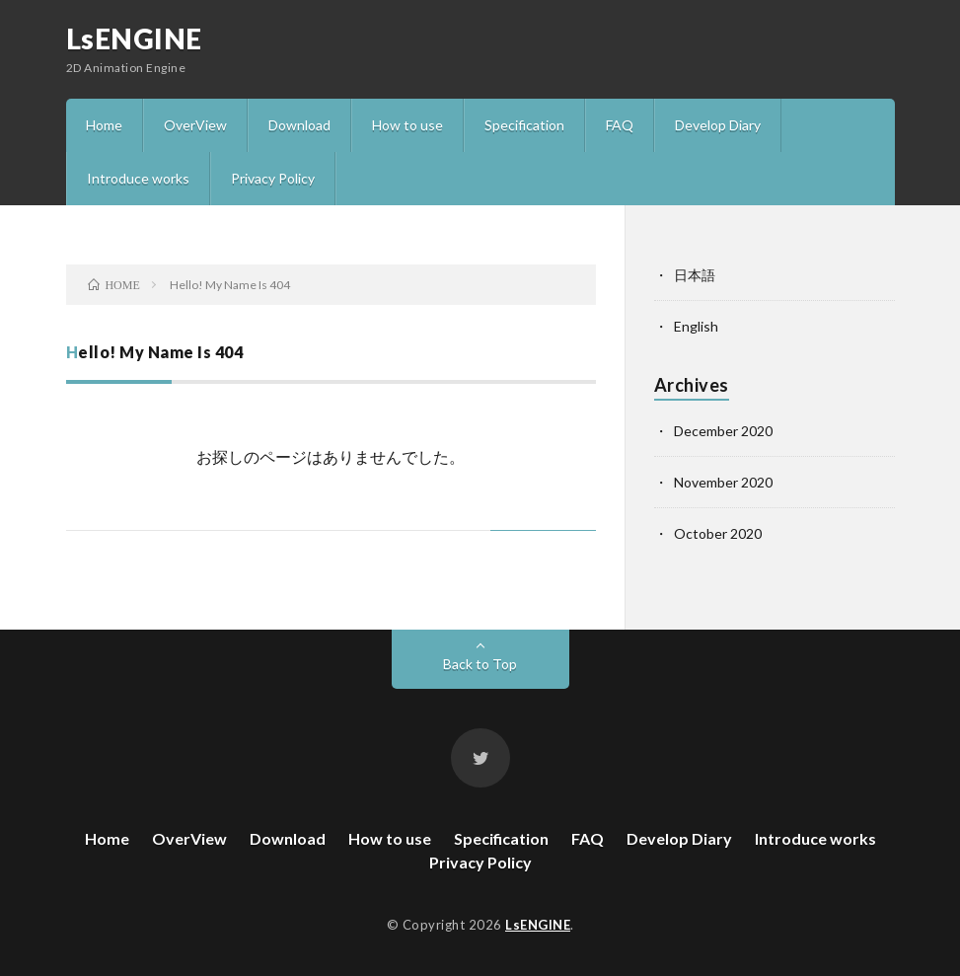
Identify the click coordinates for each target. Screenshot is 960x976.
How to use (407, 124)
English (696, 326)
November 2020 (723, 482)
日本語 (694, 274)
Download (299, 124)
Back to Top (480, 663)
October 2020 (718, 533)
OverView (195, 124)
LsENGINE (134, 38)
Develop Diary (718, 124)
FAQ (619, 124)
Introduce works (138, 178)
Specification (524, 124)
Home (104, 124)
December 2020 (723, 430)
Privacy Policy (273, 178)
